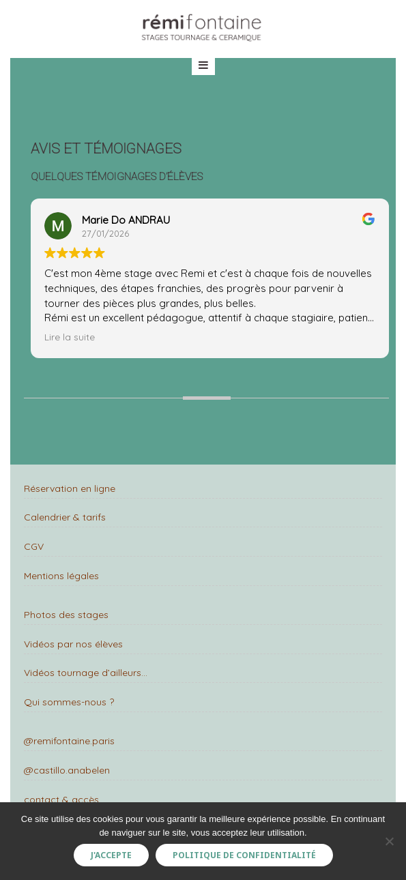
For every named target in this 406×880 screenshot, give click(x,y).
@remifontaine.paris (69, 741)
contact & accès (61, 799)
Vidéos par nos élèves (73, 644)
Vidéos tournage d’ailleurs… (85, 672)
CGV (34, 546)
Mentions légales (61, 576)
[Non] (389, 841)
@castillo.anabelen (67, 770)
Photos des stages (66, 614)
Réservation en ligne (69, 488)
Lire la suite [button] (69, 336)
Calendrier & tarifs (65, 517)
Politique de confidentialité (244, 855)
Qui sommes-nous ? (69, 702)
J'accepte (111, 855)
